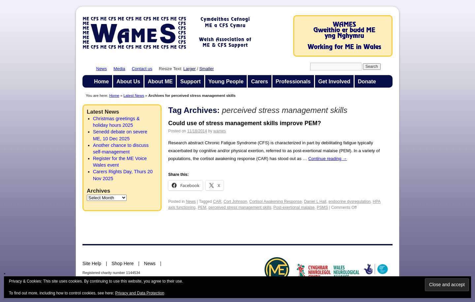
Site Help (91, 263)
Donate (367, 81)
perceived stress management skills (239, 207)
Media (119, 68)
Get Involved (334, 81)
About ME (160, 81)
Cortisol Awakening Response (275, 201)
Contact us (142, 68)
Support (190, 81)
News (101, 68)
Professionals (293, 81)
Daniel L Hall (315, 201)
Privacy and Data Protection (139, 293)
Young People (226, 81)
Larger (189, 68)
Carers (259, 81)
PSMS (322, 207)
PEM (202, 207)
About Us (128, 81)
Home (101, 81)
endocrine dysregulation (349, 201)
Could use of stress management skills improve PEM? (244, 123)
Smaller (206, 68)
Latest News (133, 95)
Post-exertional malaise (294, 207)
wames (219, 131)
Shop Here (122, 263)
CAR (217, 201)
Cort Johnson (235, 201)
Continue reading (327, 158)
